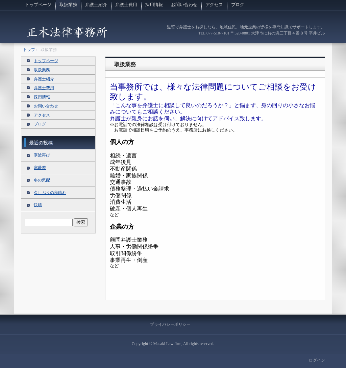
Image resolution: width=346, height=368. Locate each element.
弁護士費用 (126, 4)
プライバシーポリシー (170, 324)
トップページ (38, 4)
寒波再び (42, 155)
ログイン (317, 360)
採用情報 (154, 4)
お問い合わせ (184, 4)
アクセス (214, 4)
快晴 (38, 204)
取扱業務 (68, 4)
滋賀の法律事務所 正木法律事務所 (67, 32)
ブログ (237, 4)
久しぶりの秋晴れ (50, 192)
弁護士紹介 (96, 4)
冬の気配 (42, 180)
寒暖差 (40, 167)
